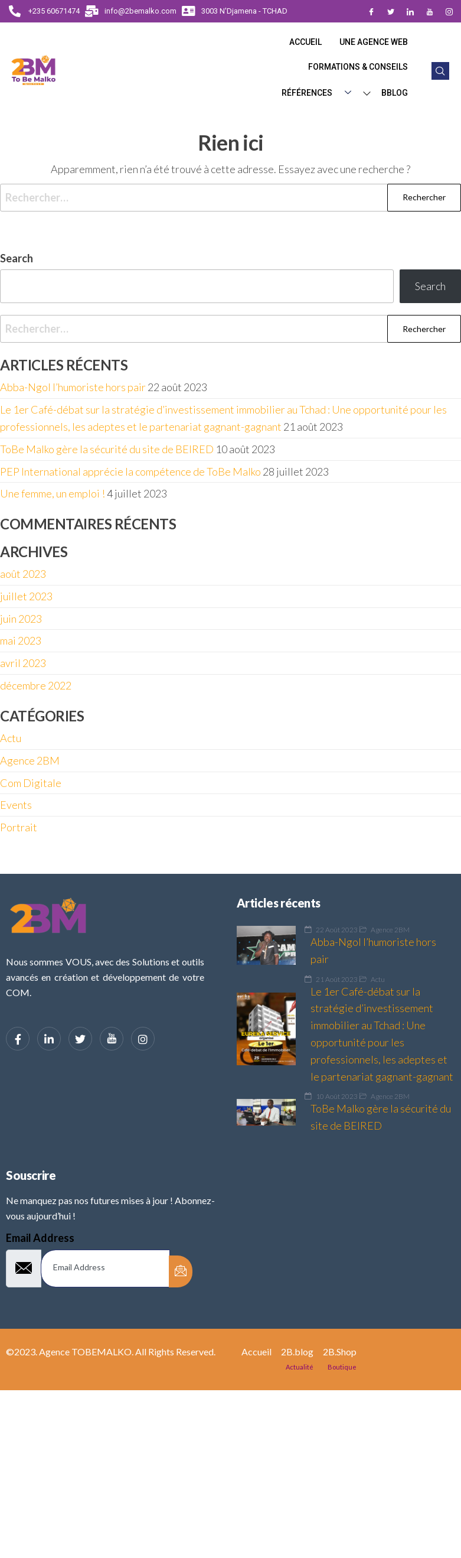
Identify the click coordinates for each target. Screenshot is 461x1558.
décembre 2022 (35, 685)
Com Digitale (30, 782)
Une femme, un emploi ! (52, 493)
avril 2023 (23, 662)
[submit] (180, 1271)
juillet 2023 (26, 596)
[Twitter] (391, 11)
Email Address (40, 1237)
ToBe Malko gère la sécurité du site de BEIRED (107, 449)
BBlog (394, 92)
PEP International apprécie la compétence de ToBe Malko (130, 471)
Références (321, 93)
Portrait (18, 827)
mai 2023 (20, 640)
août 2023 (23, 573)
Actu (10, 737)
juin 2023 (21, 618)
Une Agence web (373, 42)
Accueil (305, 42)
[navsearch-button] (440, 71)
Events (16, 804)
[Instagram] (449, 11)
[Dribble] (430, 11)
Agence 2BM (30, 760)
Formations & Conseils (358, 66)
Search (16, 258)
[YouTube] (111, 1038)
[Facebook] (371, 11)
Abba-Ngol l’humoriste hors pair (73, 386)
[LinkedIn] (410, 11)
